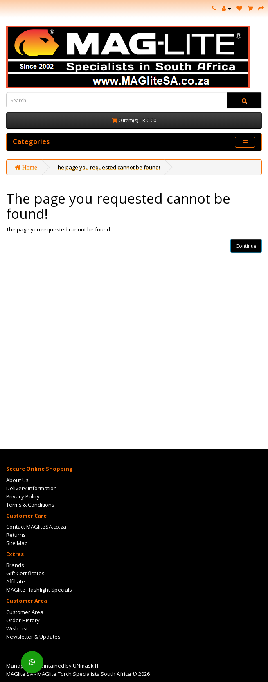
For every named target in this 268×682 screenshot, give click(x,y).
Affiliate (15, 581)
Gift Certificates (25, 573)
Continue (246, 245)
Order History (23, 620)
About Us (17, 480)
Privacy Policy (23, 496)
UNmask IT (86, 665)
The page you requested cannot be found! (107, 167)
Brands (15, 565)
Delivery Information (31, 488)
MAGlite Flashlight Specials (39, 589)
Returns (16, 534)
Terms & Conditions (30, 504)
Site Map (17, 543)
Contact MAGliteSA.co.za (36, 526)
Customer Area (24, 612)
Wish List (17, 628)
